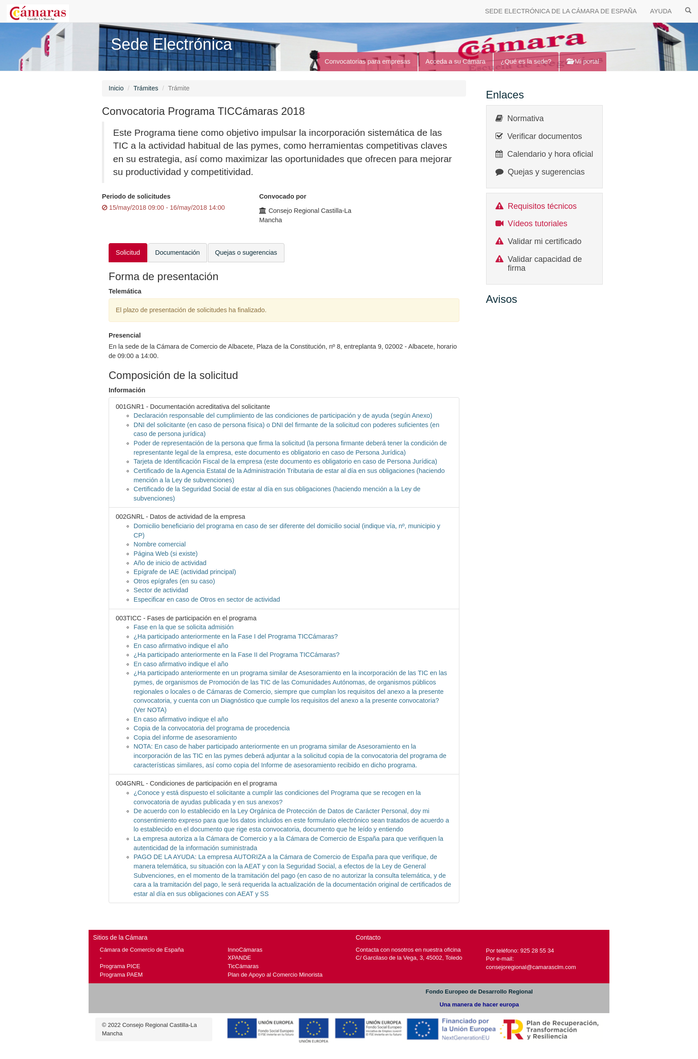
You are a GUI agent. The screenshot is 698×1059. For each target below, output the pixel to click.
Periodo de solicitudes (136, 196)
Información (127, 390)
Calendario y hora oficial (550, 154)
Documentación (177, 252)
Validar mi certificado (545, 241)
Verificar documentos (544, 136)
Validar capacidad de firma (545, 264)
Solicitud (128, 252)
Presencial (125, 335)
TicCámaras (243, 966)
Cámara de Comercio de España (142, 949)
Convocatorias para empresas (367, 61)
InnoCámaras (245, 949)
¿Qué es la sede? (526, 61)
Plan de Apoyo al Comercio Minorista (275, 974)
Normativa (525, 118)
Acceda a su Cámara (456, 61)
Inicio (116, 88)
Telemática (125, 291)
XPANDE (239, 957)
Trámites (146, 88)
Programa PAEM (121, 974)
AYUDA (661, 11)
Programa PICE (120, 966)
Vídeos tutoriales (538, 223)
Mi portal (583, 61)
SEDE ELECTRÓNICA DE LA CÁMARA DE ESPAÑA (561, 11)
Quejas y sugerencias (546, 171)
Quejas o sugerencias (246, 252)
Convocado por (282, 196)
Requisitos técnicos (542, 206)
